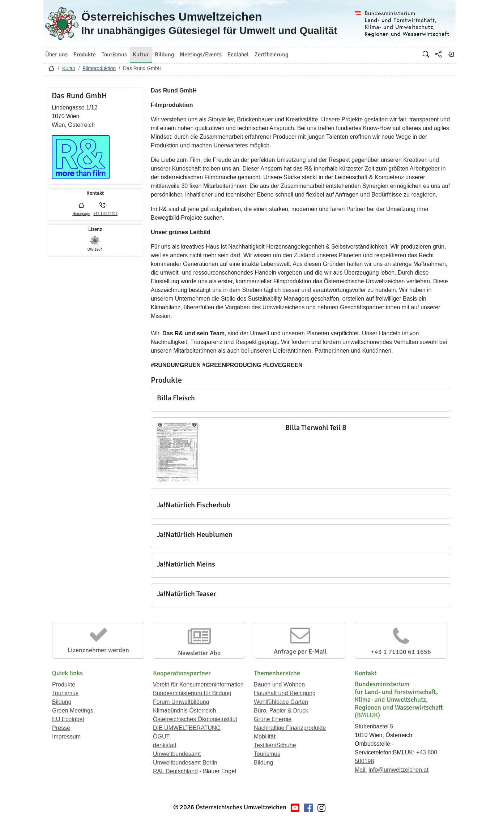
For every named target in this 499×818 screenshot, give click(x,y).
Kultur (69, 68)
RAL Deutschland (175, 771)
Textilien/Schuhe (275, 745)
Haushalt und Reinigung (285, 693)
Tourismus (65, 693)
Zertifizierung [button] (271, 54)
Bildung (61, 702)
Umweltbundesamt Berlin (185, 762)
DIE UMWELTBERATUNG (187, 728)
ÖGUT (161, 736)
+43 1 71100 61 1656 (401, 652)
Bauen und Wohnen (279, 684)
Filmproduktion (99, 68)
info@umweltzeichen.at (398, 770)
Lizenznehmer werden (98, 650)
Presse (61, 728)
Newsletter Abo (199, 653)
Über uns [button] (56, 54)
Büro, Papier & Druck (281, 710)
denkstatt (164, 745)
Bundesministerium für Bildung (192, 693)
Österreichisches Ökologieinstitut (195, 719)
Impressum (66, 736)
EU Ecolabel (68, 719)
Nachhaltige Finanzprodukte (290, 728)
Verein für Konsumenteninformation (198, 684)
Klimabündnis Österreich (184, 710)
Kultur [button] (141, 54)
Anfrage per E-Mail (300, 651)
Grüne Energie (272, 719)
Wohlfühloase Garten (281, 702)
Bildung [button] (164, 54)
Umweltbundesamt (177, 754)
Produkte (63, 684)
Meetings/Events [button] (201, 54)
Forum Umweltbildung (181, 702)
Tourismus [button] (114, 54)
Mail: (361, 770)
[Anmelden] (450, 54)
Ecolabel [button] (238, 54)
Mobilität (265, 736)
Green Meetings (72, 710)
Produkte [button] (84, 54)
